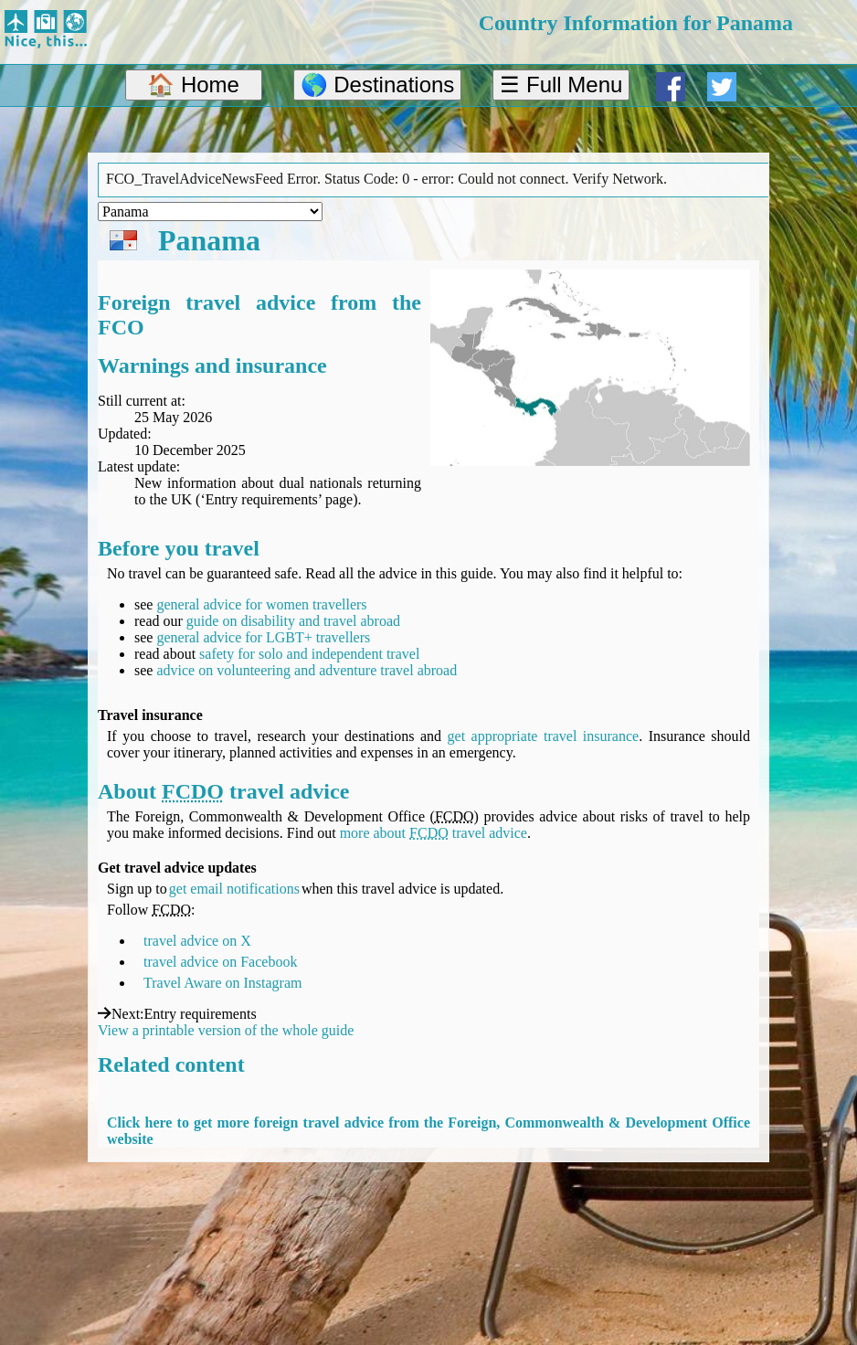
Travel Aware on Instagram (222, 982)
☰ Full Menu (561, 84)
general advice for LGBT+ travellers (263, 637)
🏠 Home (193, 84)
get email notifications (234, 888)
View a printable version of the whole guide (226, 1030)
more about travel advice (433, 833)
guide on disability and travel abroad (293, 621)
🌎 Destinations (378, 84)
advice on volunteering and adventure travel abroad (306, 670)
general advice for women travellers (261, 604)
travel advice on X (197, 940)
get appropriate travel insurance (544, 736)
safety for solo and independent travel (309, 654)
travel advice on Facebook (220, 961)
